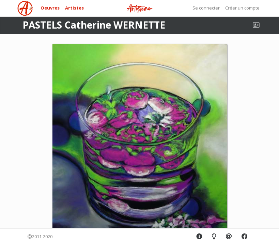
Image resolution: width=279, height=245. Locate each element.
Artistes (74, 8)
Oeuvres (50, 8)
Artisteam (139, 8)
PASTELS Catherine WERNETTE (93, 24)
